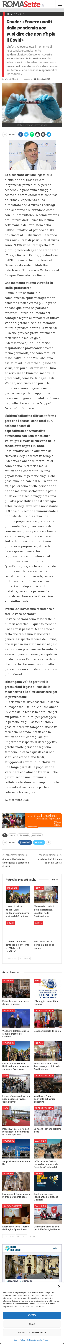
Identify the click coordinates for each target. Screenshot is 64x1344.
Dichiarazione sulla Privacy (38, 1339)
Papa (37, 980)
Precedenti (12, 958)
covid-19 (12, 835)
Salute (38, 923)
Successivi (25, 958)
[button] (59, 1286)
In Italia (39, 888)
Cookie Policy (19, 1339)
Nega (32, 1324)
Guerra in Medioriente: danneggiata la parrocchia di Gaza (15, 862)
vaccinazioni (36, 835)
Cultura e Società (44, 1010)
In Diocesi (8, 980)
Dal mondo (12, 888)
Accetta (32, 1315)
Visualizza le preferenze (32, 1332)
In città (38, 1173)
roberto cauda (24, 835)
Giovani (10, 923)
